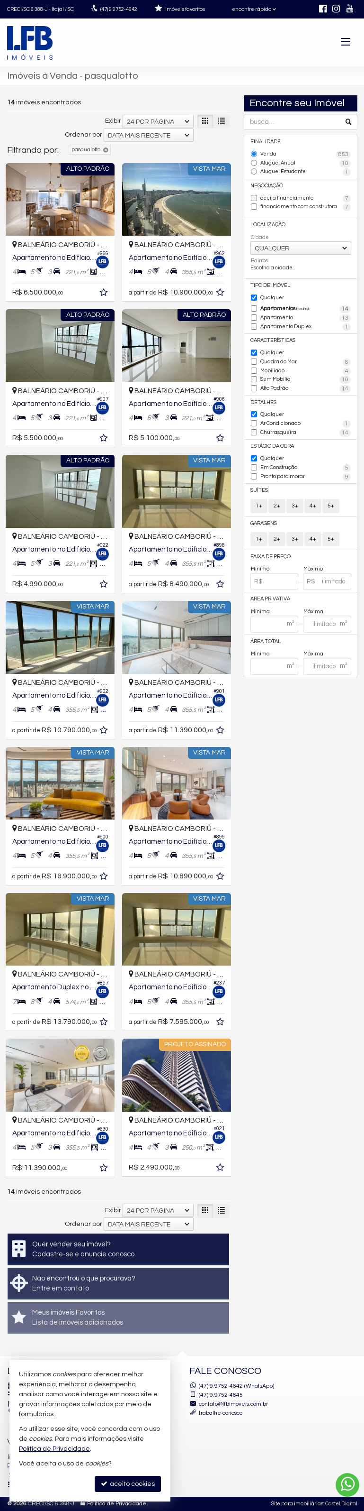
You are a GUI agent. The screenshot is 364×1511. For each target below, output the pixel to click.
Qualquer (272, 298)
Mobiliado (305, 371)
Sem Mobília (305, 380)
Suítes (259, 490)
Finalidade (265, 141)
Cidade (260, 237)
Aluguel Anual (305, 163)
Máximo (313, 568)
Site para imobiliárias (297, 1503)
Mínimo (260, 568)
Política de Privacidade (116, 1504)
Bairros (259, 260)
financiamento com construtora (305, 207)
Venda (305, 154)
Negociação (266, 185)
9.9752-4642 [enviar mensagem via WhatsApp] (118, 9)
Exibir (113, 121)
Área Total (265, 641)
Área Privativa (270, 598)
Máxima (313, 611)
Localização (267, 224)
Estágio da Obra (272, 446)
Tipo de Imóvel (270, 285)
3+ (295, 506)
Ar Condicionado (305, 424)
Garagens (263, 523)
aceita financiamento (305, 199)
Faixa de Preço (270, 556)
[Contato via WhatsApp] (347, 1485)
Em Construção (305, 468)
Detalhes (263, 402)
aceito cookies (128, 1483)
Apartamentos (305, 309)
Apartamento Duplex (305, 327)
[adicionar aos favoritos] (104, 294)
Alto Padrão (305, 389)
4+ (313, 506)
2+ (277, 506)
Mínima (260, 611)
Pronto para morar (305, 477)
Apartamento (305, 318)
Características (272, 340)
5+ (331, 506)
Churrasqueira (305, 433)
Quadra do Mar (305, 362)
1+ (259, 506)
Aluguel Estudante (305, 172)
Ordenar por (83, 134)
